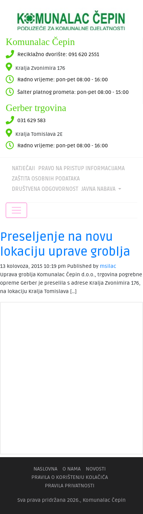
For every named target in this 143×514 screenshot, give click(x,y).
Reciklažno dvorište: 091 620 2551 (58, 54)
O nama (72, 469)
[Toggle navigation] (16, 210)
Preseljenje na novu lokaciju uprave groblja (65, 244)
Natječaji (23, 168)
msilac (108, 266)
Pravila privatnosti (69, 485)
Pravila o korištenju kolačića (69, 477)
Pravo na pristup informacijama (81, 168)
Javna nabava (99, 189)
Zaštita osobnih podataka (46, 179)
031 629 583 (31, 120)
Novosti (96, 469)
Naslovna (46, 469)
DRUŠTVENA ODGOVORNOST (45, 189)
